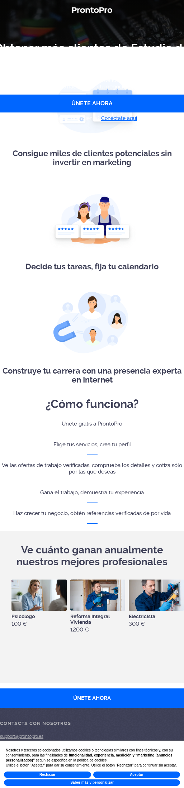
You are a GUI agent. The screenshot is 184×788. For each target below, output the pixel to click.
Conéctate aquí (119, 118)
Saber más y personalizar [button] (92, 782)
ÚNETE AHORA (92, 698)
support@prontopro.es (21, 736)
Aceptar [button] (136, 775)
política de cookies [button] (92, 760)
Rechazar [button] (47, 775)
